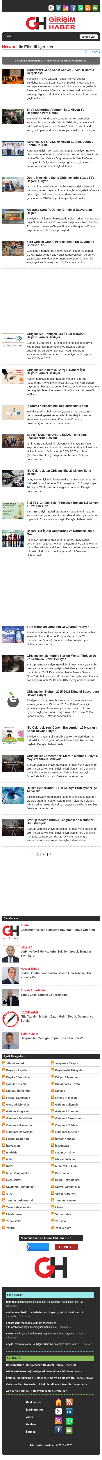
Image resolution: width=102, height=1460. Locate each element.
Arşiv (29, 1417)
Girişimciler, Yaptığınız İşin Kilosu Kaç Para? (52, 1038)
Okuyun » (12, 1305)
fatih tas (11, 1301)
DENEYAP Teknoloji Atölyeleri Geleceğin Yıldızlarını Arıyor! (44, 1371)
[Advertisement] (51, 300)
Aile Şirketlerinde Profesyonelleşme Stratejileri (36, 1390)
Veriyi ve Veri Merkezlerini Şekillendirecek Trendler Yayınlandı (46, 1384)
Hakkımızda (33, 1402)
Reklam (31, 1424)
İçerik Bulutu (34, 1409)
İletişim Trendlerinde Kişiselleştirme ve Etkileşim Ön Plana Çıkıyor (49, 1377)
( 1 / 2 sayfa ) (92, 51)
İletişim (31, 1431)
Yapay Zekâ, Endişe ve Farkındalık (44, 994)
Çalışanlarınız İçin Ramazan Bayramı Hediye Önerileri (58, 929)
